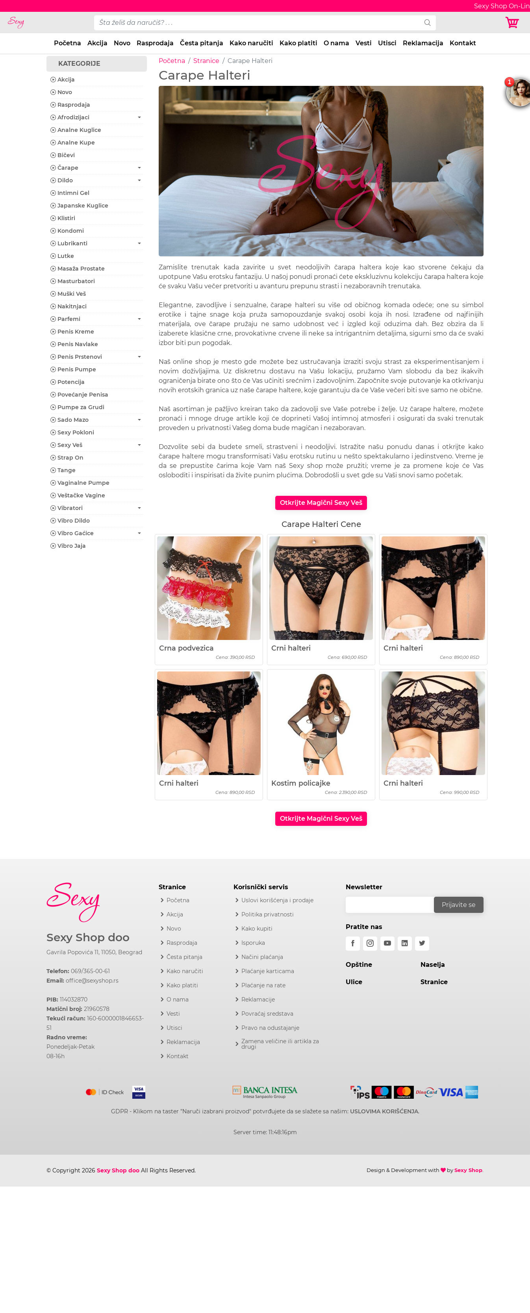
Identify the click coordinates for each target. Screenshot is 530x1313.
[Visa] (136, 1090)
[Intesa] (265, 1090)
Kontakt (463, 43)
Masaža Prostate (77, 268)
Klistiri (62, 218)
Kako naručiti (251, 43)
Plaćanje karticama (267, 971)
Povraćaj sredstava (267, 1013)
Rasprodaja (155, 43)
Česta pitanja (201, 43)
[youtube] (387, 944)
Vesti (364, 43)
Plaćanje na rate (263, 985)
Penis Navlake (74, 344)
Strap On (66, 457)
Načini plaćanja (262, 957)
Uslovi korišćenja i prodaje (277, 900)
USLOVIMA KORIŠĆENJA (384, 1111)
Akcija (97, 43)
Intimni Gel (69, 193)
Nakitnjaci (68, 306)
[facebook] (353, 944)
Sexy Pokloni (72, 432)
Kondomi (67, 230)
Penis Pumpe (73, 369)
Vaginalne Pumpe (79, 482)
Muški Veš (68, 293)
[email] (395, 905)
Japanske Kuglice (79, 205)
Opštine (359, 964)
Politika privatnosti (267, 914)
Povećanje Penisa (79, 394)
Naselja (433, 964)
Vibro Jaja (68, 545)
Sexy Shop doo (88, 937)
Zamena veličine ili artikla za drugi (280, 1044)
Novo (122, 43)
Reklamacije (258, 999)
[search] (427, 22)
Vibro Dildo (70, 520)
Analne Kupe (72, 142)
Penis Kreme (72, 331)
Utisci (387, 43)
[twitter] (422, 944)
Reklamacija (423, 43)
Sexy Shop (468, 1170)
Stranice (206, 61)
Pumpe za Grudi (77, 407)
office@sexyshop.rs (92, 980)
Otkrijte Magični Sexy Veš (321, 502)
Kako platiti (298, 43)
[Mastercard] (105, 1090)
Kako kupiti (256, 928)
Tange (63, 470)
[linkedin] (405, 944)
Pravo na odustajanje (270, 1028)
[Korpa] (514, 23)
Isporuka (253, 943)
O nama (336, 43)
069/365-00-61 (90, 971)
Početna (67, 43)
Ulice (354, 982)
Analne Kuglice (75, 130)
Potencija (67, 382)
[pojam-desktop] (256, 22)
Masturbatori (72, 281)
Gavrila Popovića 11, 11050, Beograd (94, 952)
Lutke (62, 256)
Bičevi (62, 155)
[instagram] (370, 944)
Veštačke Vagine (77, 495)
